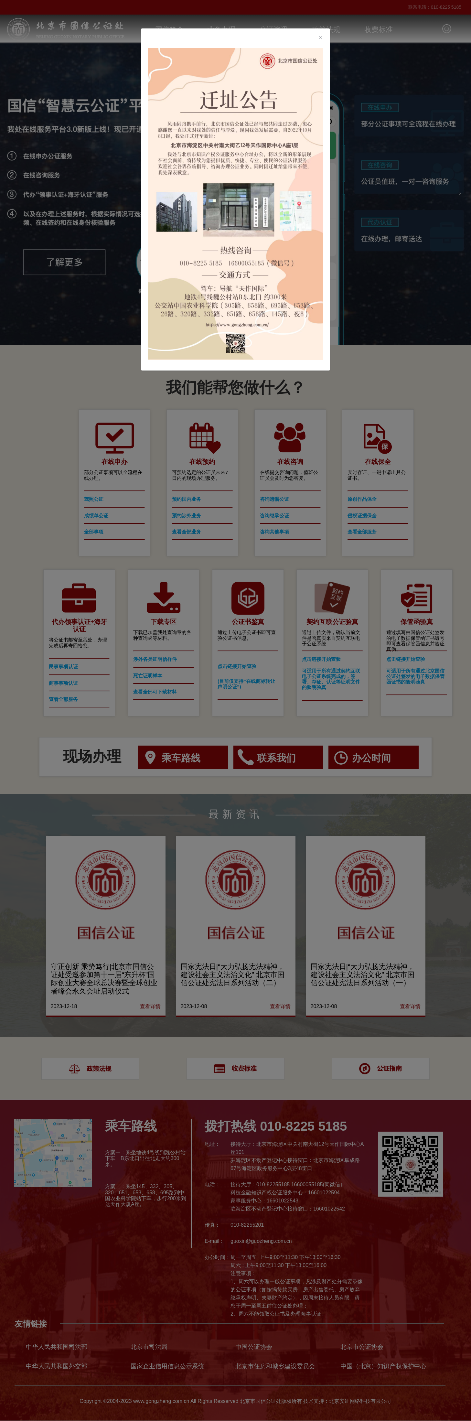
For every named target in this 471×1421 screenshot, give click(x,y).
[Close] (320, 38)
